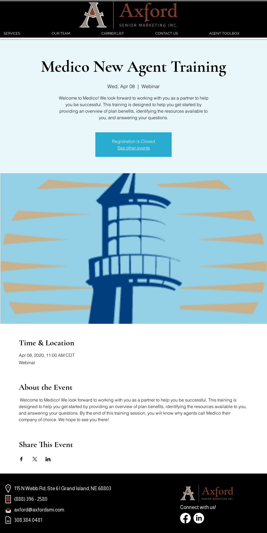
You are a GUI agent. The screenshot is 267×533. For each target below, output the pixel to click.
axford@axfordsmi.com (39, 510)
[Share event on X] (34, 459)
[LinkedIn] (198, 518)
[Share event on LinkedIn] (48, 459)
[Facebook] (185, 518)
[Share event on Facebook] (21, 459)
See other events (133, 148)
